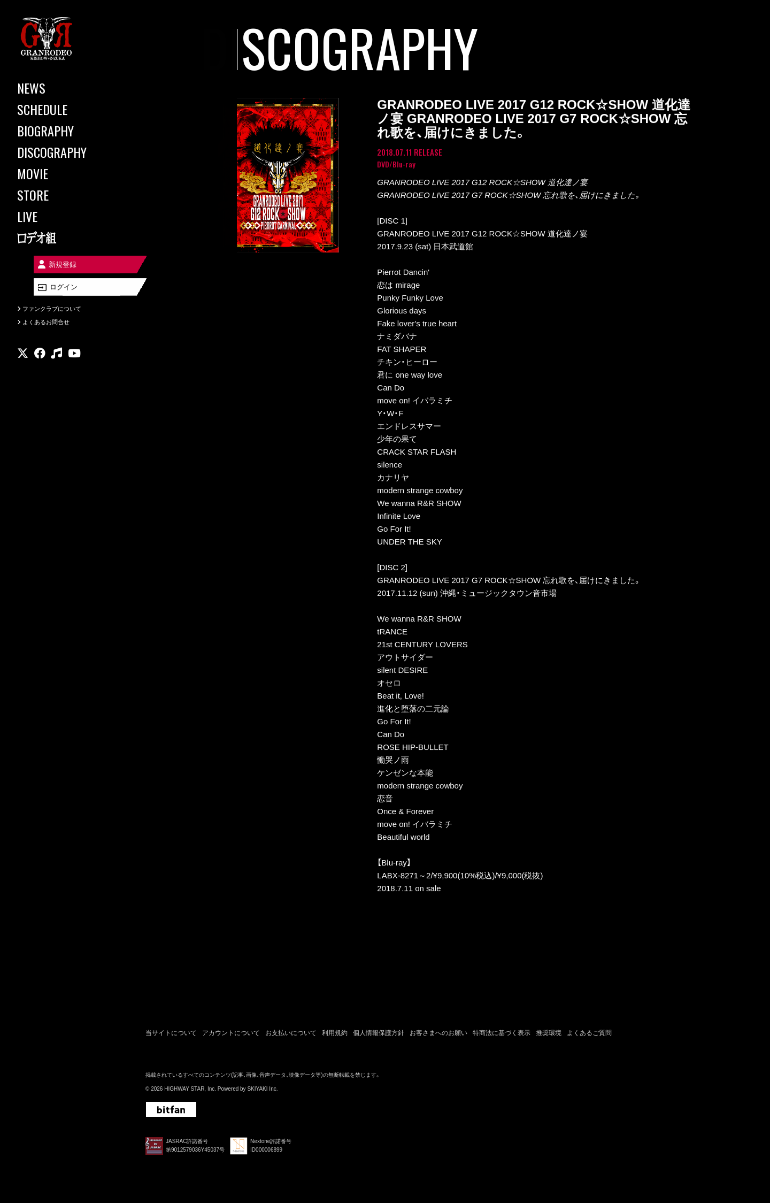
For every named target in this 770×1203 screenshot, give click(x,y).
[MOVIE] (64, 173)
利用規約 (335, 1034)
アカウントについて (231, 1034)
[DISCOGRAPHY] (64, 151)
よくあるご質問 (589, 1034)
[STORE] (64, 194)
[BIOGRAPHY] (64, 130)
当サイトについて (171, 1034)
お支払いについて (291, 1034)
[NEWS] (64, 87)
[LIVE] (64, 216)
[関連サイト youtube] (74, 361)
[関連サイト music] (56, 361)
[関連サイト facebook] (39, 361)
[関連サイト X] (22, 361)
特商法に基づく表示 (501, 1034)
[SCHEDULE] (64, 109)
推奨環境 (548, 1034)
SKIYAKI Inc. (262, 1090)
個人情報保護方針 (378, 1034)
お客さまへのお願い (438, 1034)
